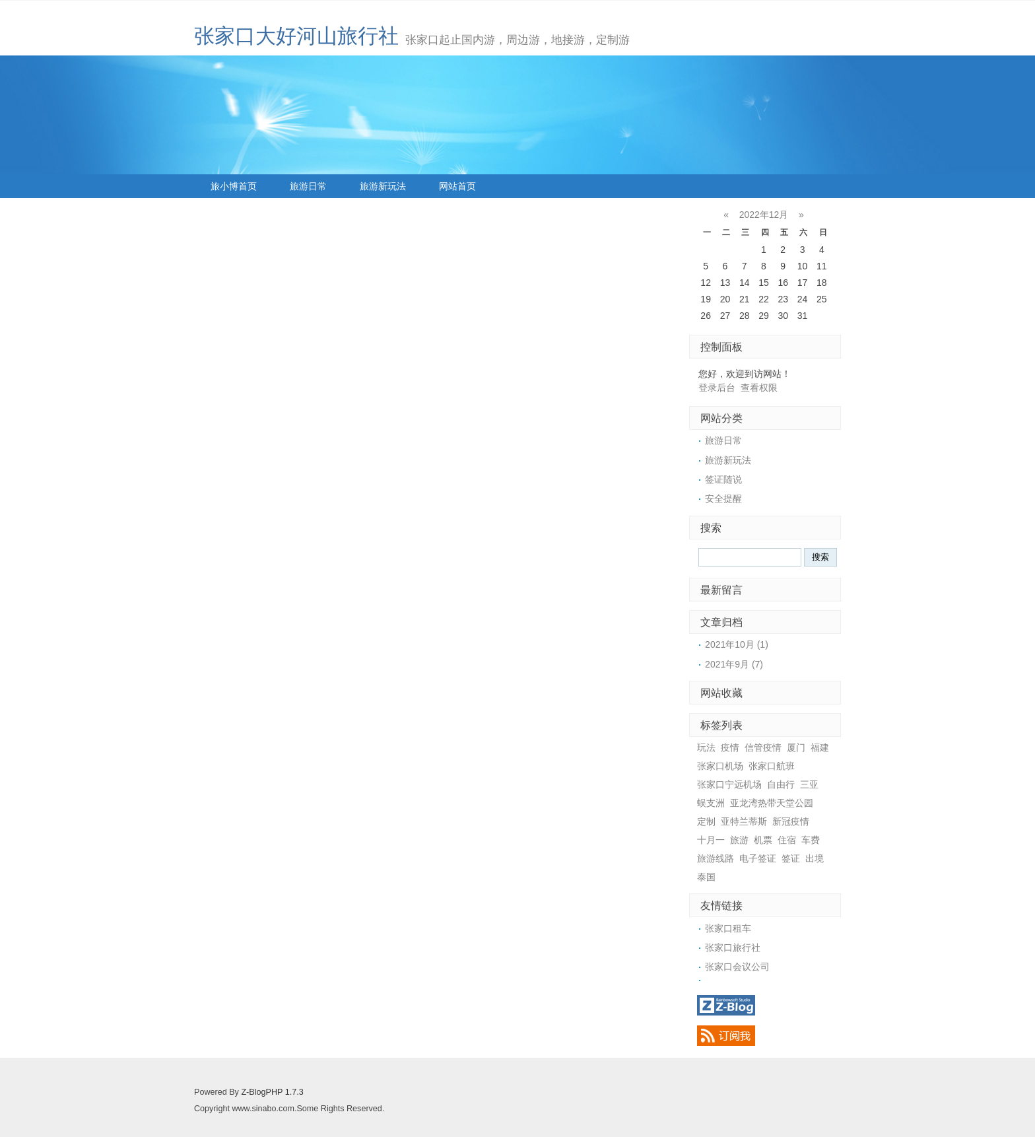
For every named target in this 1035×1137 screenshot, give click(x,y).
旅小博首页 (234, 186)
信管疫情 (763, 747)
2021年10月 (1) (736, 644)
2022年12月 (764, 214)
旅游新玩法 (383, 186)
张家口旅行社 (732, 947)
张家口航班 (772, 766)
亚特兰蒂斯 (744, 821)
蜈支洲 (711, 803)
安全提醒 (723, 498)
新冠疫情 (790, 821)
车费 (810, 840)
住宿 (787, 840)
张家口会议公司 (737, 966)
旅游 (739, 840)
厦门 (796, 747)
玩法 (706, 747)
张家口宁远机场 (729, 784)
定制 (706, 821)
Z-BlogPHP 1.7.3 (272, 1092)
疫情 (730, 747)
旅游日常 (308, 186)
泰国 (706, 877)
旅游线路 (715, 858)
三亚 (809, 784)
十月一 (711, 840)
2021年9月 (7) (734, 664)
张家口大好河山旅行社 (296, 36)
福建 (820, 747)
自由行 (781, 784)
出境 (814, 858)
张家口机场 (720, 766)
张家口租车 (728, 928)
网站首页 (457, 186)
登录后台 (716, 387)
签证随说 (723, 479)
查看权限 (759, 387)
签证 (791, 858)
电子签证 (757, 858)
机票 (763, 840)
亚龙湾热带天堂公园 (771, 803)
